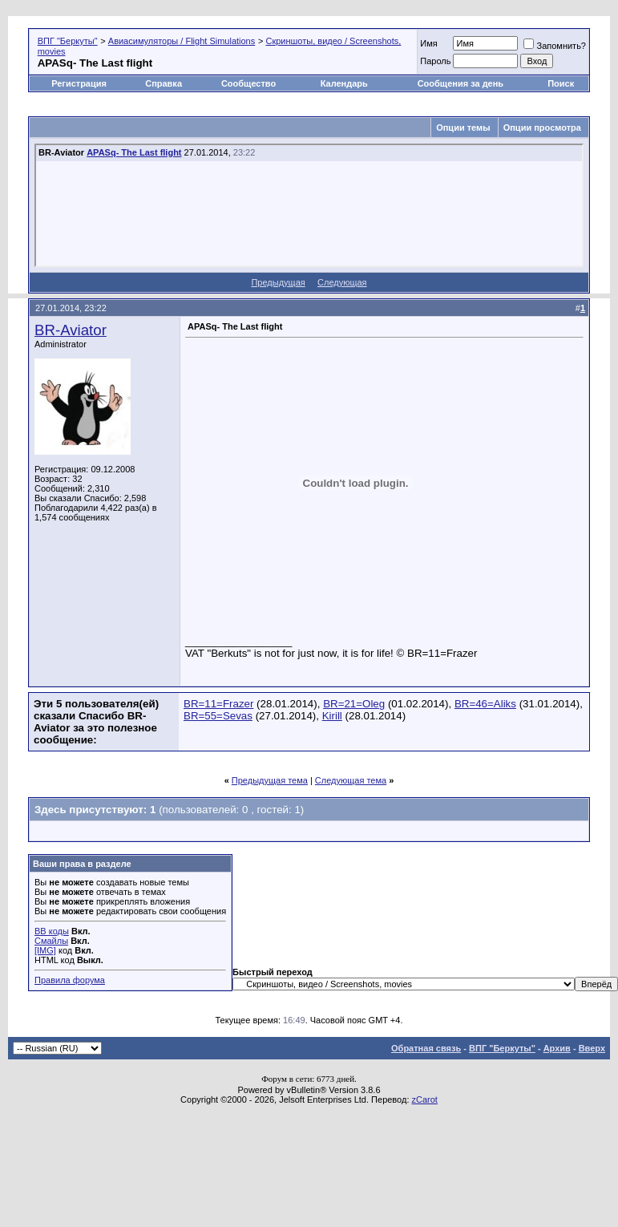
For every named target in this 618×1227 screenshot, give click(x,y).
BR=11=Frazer (218, 704)
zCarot (425, 1099)
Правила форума (69, 980)
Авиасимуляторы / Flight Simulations (181, 41)
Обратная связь (426, 1048)
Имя (428, 43)
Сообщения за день (460, 83)
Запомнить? (554, 46)
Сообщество (249, 83)
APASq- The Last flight (134, 152)
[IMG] (45, 950)
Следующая (342, 282)
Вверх (592, 1048)
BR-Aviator (70, 330)
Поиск (560, 83)
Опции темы (463, 127)
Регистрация (79, 83)
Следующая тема (350, 780)
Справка (163, 83)
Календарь (344, 83)
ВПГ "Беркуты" (68, 41)
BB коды (51, 931)
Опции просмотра (542, 127)
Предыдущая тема (270, 780)
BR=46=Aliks (485, 704)
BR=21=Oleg (354, 704)
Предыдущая (278, 282)
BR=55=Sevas (218, 716)
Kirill (332, 716)
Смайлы (51, 941)
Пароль (435, 61)
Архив (557, 1048)
